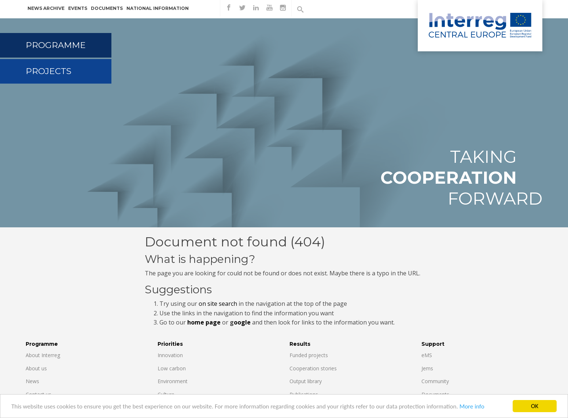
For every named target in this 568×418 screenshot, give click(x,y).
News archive (45, 8)
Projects (48, 71)
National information (157, 8)
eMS (426, 355)
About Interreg (43, 355)
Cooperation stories (313, 368)
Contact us (38, 394)
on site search (218, 304)
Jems (427, 368)
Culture (166, 394)
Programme (56, 45)
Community (435, 381)
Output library (305, 381)
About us (36, 368)
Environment (173, 381)
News (32, 381)
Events (77, 8)
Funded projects (308, 355)
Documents (107, 8)
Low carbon (172, 368)
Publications (303, 394)
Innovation (170, 355)
